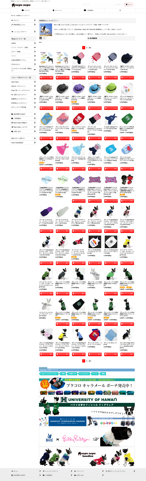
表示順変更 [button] (92, 38)
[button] (120, 10)
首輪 (103, 373)
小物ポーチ (72, 373)
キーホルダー (84, 373)
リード (95, 373)
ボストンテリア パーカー (49, 373)
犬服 (63, 373)
